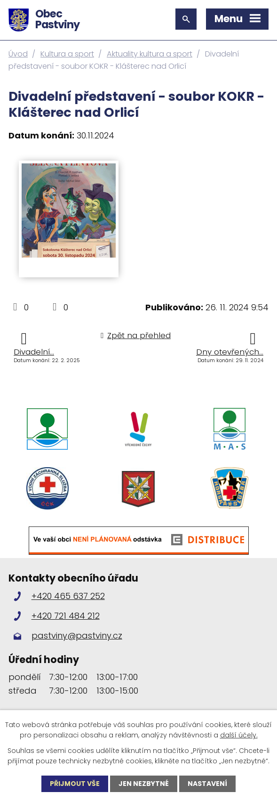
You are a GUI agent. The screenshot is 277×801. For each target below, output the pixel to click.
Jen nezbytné (144, 783)
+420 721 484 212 (66, 616)
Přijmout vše (75, 783)
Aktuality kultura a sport (149, 54)
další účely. (239, 735)
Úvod (18, 54)
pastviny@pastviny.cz (77, 635)
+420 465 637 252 (68, 596)
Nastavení (207, 783)
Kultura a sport (67, 54)
